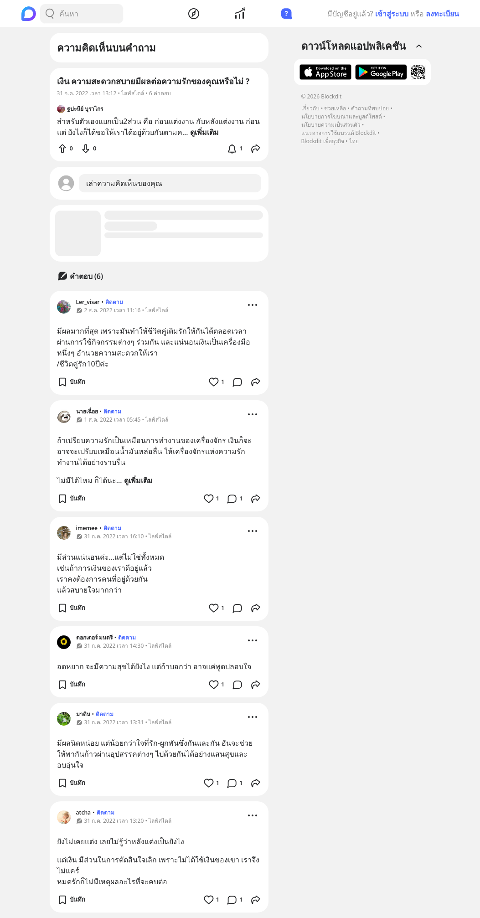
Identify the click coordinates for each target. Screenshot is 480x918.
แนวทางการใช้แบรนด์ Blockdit (338, 133)
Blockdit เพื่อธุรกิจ (322, 141)
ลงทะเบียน (442, 14)
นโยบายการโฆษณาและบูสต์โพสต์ (341, 116)
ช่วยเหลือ (335, 108)
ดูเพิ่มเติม (138, 480)
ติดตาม (114, 302)
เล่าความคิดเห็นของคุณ (124, 183)
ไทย (354, 141)
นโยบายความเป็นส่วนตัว (331, 125)
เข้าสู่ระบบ (391, 14)
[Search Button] (50, 14)
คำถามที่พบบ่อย (370, 108)
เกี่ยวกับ (310, 108)
